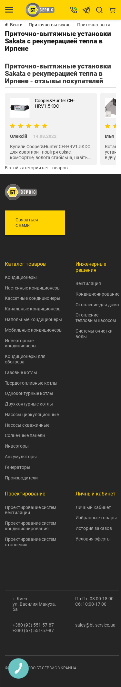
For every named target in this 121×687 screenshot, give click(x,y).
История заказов (94, 528)
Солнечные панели (25, 435)
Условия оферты (93, 538)
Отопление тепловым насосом (96, 317)
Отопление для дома (97, 304)
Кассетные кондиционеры (32, 298)
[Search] (99, 10)
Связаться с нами (26, 222)
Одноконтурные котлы (29, 393)
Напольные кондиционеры (33, 319)
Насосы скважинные (27, 425)
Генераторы (17, 467)
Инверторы (17, 446)
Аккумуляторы (21, 456)
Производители (21, 477)
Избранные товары (96, 517)
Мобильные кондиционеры (34, 330)
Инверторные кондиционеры (20, 343)
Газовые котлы (21, 372)
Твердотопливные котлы (31, 383)
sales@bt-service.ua (95, 625)
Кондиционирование (97, 294)
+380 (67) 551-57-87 (33, 630)
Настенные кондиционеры (33, 287)
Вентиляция (88, 283)
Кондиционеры (21, 277)
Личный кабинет (93, 507)
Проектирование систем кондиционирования (30, 526)
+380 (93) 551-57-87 (33, 625)
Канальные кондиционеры (33, 308)
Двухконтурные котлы (29, 403)
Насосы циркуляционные (32, 414)
